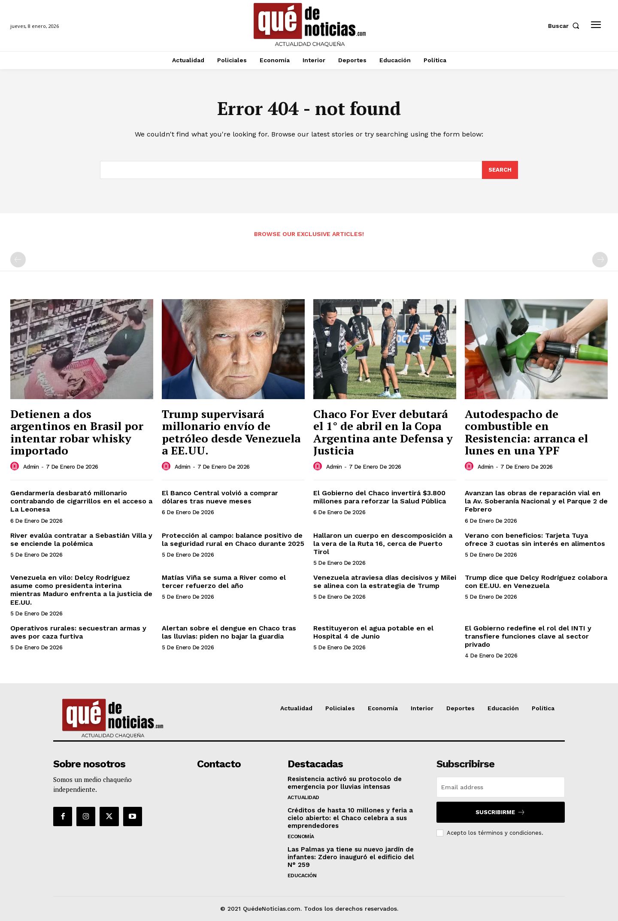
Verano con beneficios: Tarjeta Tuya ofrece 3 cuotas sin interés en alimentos (535, 539)
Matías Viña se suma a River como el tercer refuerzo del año (224, 581)
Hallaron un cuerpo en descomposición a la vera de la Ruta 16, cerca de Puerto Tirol (382, 543)
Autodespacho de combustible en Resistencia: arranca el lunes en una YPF (526, 432)
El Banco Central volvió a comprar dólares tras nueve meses (220, 497)
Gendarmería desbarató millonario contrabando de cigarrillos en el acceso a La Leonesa (81, 501)
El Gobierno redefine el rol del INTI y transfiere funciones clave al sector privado (528, 636)
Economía (301, 836)
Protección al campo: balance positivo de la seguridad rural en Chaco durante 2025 (233, 539)
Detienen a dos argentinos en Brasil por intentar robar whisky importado (76, 432)
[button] (565, 26)
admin (31, 467)
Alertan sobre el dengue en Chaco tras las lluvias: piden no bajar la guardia (229, 632)
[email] (500, 787)
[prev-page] (18, 259)
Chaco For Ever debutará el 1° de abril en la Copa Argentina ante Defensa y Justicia (383, 432)
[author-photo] (15, 466)
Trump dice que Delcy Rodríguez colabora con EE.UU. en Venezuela (536, 581)
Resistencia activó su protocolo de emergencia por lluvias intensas (345, 783)
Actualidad (303, 797)
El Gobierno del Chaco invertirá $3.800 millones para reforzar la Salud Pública (379, 497)
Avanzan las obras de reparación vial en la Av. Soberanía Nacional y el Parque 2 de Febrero (536, 501)
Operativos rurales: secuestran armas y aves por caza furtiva (78, 632)
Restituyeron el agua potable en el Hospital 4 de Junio (373, 632)
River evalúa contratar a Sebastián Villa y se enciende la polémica (81, 539)
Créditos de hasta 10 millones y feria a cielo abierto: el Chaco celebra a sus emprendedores (350, 818)
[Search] (500, 170)
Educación (302, 876)
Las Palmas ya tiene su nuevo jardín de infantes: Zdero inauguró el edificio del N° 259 (351, 857)
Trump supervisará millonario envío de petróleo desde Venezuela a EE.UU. (231, 432)
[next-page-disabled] (600, 259)
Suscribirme (500, 812)
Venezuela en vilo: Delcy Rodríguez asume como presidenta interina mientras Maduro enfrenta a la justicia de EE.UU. (81, 589)
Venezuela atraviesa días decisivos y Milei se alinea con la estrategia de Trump (384, 581)
